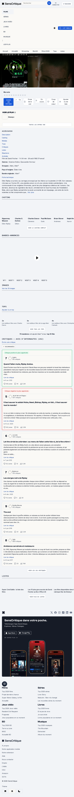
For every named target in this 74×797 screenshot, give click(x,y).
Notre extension (8, 753)
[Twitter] (51, 613)
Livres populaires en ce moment (49, 718)
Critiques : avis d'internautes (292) (23, 339)
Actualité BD (6, 735)
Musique (42, 721)
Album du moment (44, 735)
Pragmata (5, 715)
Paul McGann (46, 218)
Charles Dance (33, 218)
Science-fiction (28, 56)
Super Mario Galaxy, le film (12, 698)
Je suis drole (42, 715)
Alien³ (36, 56)
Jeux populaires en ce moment (13, 718)
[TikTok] (63, 613)
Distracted (41, 731)
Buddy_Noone (17, 505)
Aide (3, 756)
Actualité (5, 701)
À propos (5, 746)
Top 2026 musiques (45, 725)
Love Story (42, 695)
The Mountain (43, 728)
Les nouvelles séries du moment (49, 701)
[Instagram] (59, 613)
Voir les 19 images (8, 288)
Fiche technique (7, 177)
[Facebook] (55, 613)
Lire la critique (9, 377)
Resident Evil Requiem (10, 711)
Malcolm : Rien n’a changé (47, 698)
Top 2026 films (7, 691)
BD (3, 721)
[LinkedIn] (67, 613)
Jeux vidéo (7, 704)
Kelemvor (15, 471)
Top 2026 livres (43, 708)
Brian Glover (58, 218)
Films (5, 687)
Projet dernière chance (10, 695)
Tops (4, 306)
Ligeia (14, 357)
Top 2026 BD (7, 725)
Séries (41, 687)
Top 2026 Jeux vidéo (9, 708)
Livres (41, 704)
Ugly (13, 539)
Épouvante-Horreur (28, 162)
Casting (6, 197)
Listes (5, 576)
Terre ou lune (7, 728)
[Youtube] (71, 613)
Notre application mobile (11, 749)
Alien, (12, 166)
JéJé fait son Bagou (19, 395)
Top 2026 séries (44, 691)
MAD (4, 731)
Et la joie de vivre (44, 711)
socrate (15, 435)
